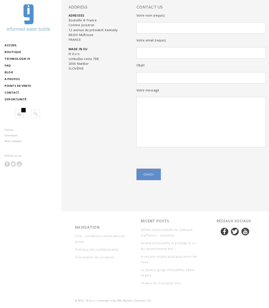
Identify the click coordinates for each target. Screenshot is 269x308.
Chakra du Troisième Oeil (161, 283)
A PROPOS (16, 79)
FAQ (12, 65)
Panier (13, 129)
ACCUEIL (15, 45)
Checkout (15, 135)
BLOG (13, 72)
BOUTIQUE (17, 52)
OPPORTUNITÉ (19, 99)
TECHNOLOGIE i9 (21, 59)
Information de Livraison (94, 257)
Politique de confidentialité (96, 250)
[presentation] (201, 160)
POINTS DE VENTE (22, 86)
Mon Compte (17, 141)
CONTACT (16, 92)
